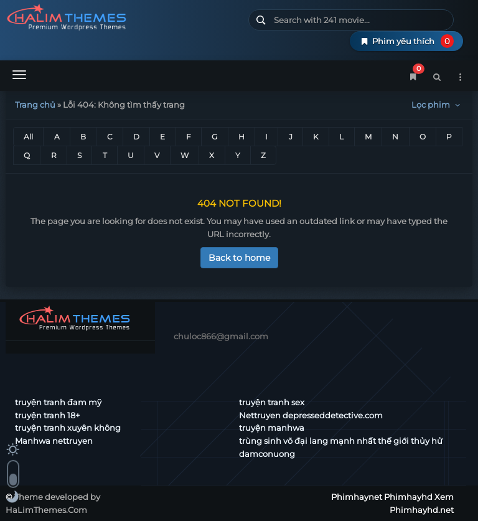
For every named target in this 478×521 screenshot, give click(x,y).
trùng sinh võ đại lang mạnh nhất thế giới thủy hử (341, 441)
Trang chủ (35, 105)
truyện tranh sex (271, 402)
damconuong (267, 454)
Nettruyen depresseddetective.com (311, 415)
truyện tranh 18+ (47, 415)
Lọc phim (437, 105)
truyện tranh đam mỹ (58, 402)
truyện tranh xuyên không (68, 428)
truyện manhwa (271, 428)
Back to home (239, 257)
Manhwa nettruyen (54, 441)
